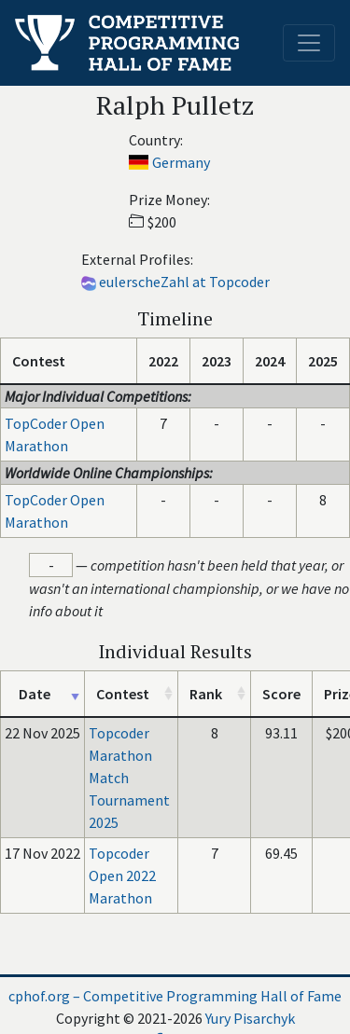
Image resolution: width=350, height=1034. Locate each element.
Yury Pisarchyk (250, 1018)
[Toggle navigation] (309, 43)
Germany (181, 162)
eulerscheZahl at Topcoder (184, 281)
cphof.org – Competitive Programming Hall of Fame (175, 995)
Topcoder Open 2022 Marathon (122, 875)
